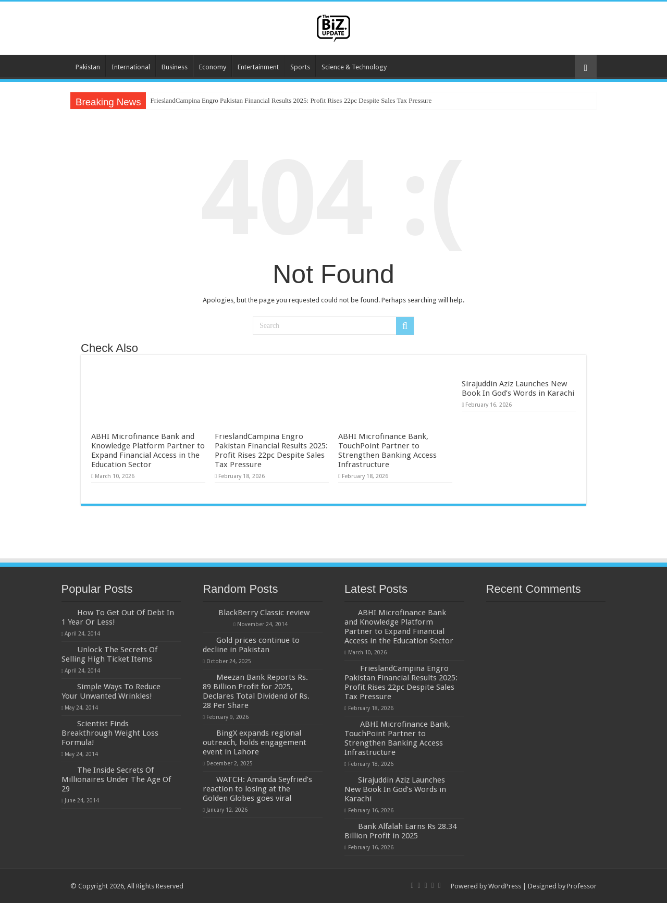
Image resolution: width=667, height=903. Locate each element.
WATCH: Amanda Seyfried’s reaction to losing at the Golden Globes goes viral (257, 789)
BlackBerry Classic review (264, 612)
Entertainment (258, 67)
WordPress (504, 886)
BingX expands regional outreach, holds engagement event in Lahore (254, 742)
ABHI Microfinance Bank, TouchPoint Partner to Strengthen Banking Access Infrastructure (387, 450)
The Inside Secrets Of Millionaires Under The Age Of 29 (116, 779)
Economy (212, 67)
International (131, 67)
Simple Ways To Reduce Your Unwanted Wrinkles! (110, 691)
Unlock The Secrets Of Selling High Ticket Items (109, 654)
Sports (300, 67)
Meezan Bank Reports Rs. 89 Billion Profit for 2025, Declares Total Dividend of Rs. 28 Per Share (256, 691)
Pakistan (88, 67)
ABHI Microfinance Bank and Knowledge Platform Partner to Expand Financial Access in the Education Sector (148, 450)
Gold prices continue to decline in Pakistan (251, 645)
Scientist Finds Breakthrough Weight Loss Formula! (109, 733)
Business (175, 67)
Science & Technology (354, 67)
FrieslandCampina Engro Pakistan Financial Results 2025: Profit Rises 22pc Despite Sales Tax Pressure (290, 100)
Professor (582, 886)
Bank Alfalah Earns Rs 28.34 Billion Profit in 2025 (400, 831)
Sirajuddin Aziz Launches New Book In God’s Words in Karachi (518, 388)
